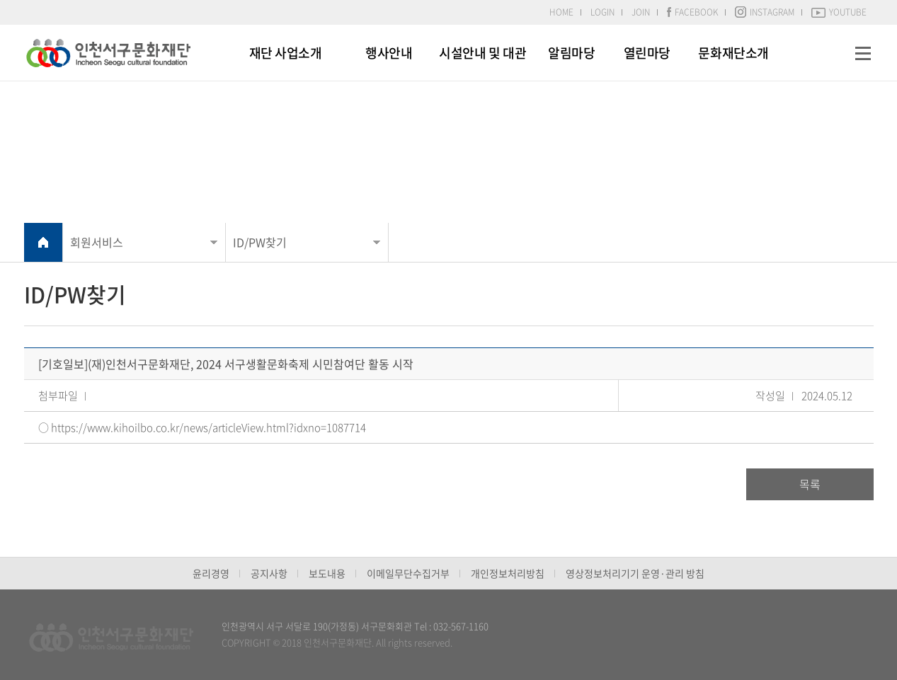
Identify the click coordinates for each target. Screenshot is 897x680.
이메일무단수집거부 (408, 573)
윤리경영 (211, 573)
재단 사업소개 (285, 52)
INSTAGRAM (764, 12)
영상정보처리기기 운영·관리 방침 (635, 573)
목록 (810, 484)
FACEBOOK (692, 12)
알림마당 (571, 52)
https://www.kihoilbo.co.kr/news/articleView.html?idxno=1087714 (208, 427)
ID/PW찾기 (260, 242)
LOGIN (602, 12)
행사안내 (388, 52)
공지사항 (269, 573)
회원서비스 (96, 242)
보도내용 (327, 573)
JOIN (641, 12)
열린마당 (647, 52)
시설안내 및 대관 (482, 52)
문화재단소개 (733, 52)
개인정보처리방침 (507, 573)
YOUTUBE (839, 12)
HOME (561, 12)
